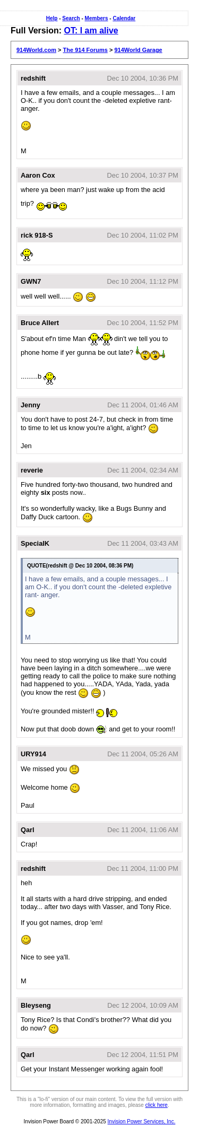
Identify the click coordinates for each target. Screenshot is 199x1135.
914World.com (36, 50)
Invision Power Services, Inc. (142, 1121)
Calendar (124, 18)
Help (52, 18)
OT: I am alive (91, 30)
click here (156, 1105)
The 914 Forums (85, 50)
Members (96, 18)
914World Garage (138, 50)
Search (71, 18)
